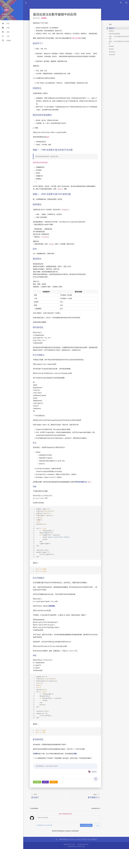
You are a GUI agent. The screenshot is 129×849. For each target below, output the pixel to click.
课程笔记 (53, 782)
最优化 (45, 782)
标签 (5, 32)
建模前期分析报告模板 (40, 162)
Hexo (75, 846)
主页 (5, 23)
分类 (5, 36)
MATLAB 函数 (76, 38)
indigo (83, 846)
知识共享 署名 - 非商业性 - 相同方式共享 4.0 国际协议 (82, 839)
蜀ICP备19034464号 (83, 844)
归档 (5, 28)
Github (6, 40)
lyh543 (92, 771)
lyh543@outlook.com (7, 16)
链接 (47, 137)
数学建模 (43, 18)
